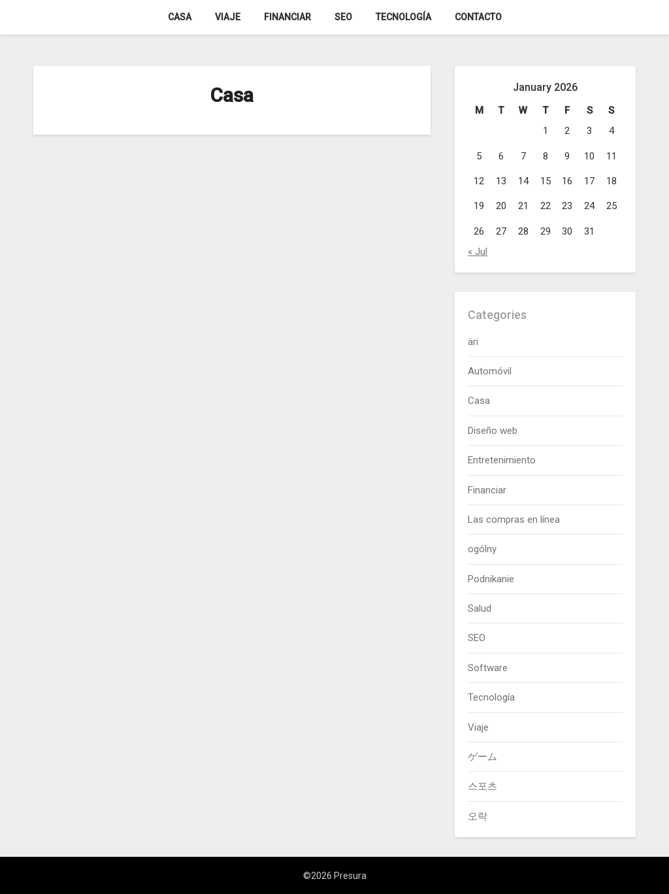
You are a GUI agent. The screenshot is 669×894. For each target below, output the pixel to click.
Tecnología (403, 17)
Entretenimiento (502, 460)
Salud (479, 608)
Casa (179, 17)
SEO (343, 17)
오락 (477, 816)
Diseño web (492, 431)
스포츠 (482, 786)
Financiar (287, 17)
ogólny (482, 549)
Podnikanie (491, 579)
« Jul (477, 251)
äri (473, 342)
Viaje (227, 17)
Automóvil (490, 371)
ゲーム (482, 757)
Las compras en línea (514, 519)
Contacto (478, 17)
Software (488, 668)
